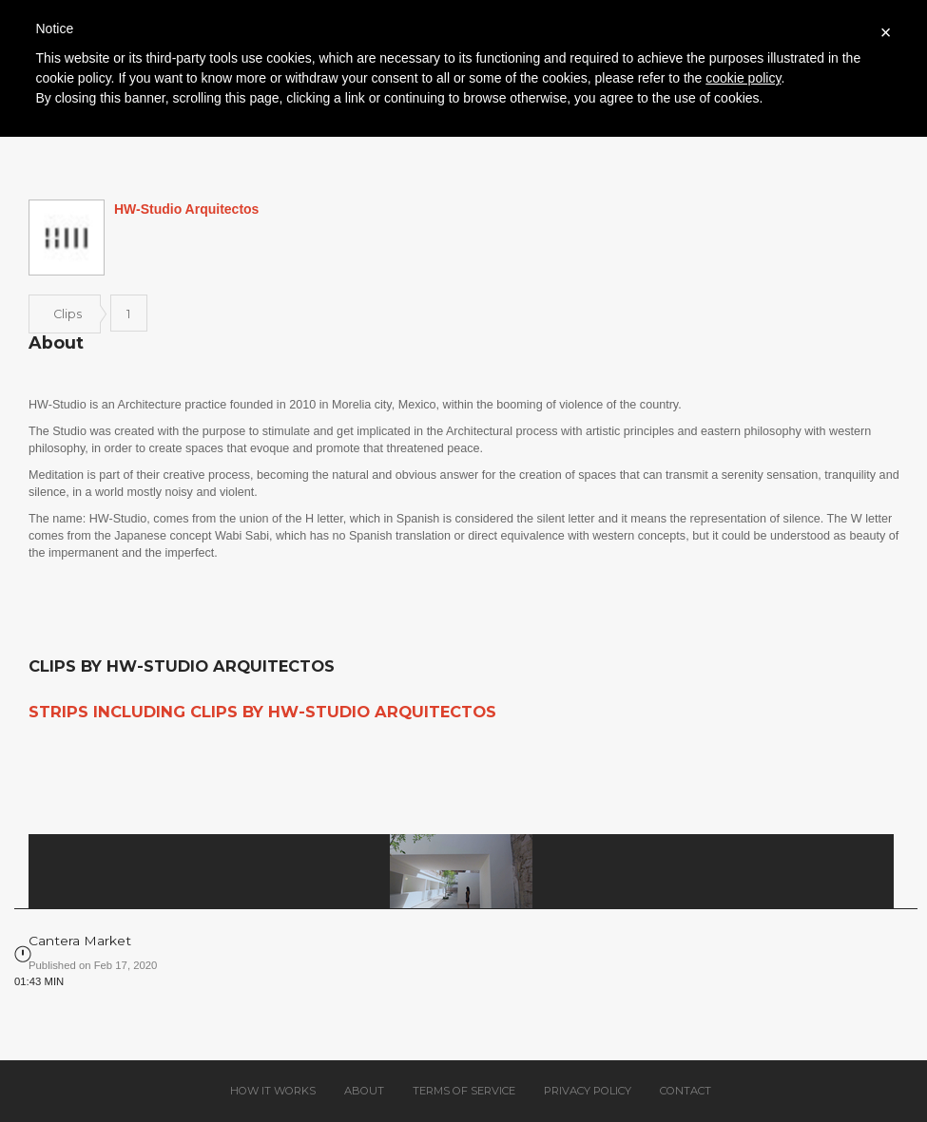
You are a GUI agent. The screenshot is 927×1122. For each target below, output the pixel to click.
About (364, 1090)
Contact (685, 1090)
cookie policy (743, 78)
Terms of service (464, 1090)
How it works (273, 1090)
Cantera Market (80, 940)
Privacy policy (587, 1090)
